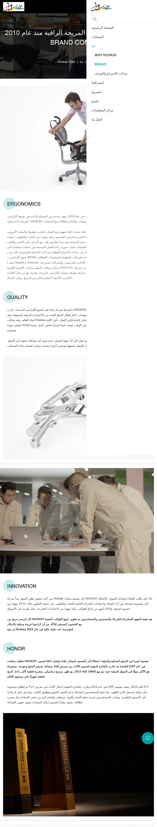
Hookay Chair (66, 61)
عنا (81, 61)
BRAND (93, 61)
